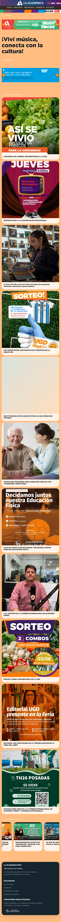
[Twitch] (50, 11)
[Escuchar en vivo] (57, 11)
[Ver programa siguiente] (57, 75)
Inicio (9, 7)
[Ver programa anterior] (3, 75)
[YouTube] (48, 11)
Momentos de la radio (11, 891)
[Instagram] (46, 11)
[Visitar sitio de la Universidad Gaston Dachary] (12, 910)
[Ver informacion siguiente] (57, 24)
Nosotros (18, 7)
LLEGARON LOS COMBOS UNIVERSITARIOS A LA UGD (25, 156)
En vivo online (9, 884)
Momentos (40, 7)
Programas (29, 7)
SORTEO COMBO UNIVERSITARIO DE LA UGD (22, 679)
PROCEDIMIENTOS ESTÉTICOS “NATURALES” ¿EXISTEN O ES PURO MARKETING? (31, 844)
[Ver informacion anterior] (3, 24)
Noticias (50, 7)
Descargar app (8, 11)
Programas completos (11, 894)
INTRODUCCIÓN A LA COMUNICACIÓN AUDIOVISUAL (25, 220)
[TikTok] (52, 11)
